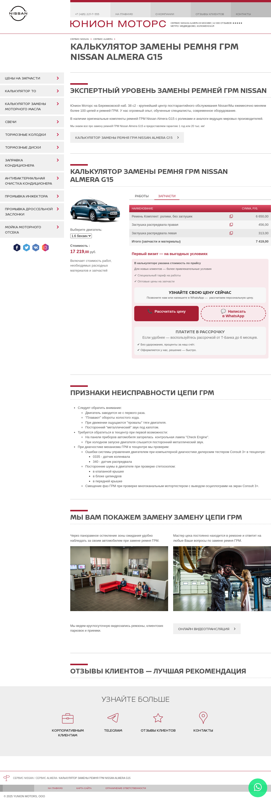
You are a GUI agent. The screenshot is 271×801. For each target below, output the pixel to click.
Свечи (10, 121)
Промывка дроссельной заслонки (29, 211)
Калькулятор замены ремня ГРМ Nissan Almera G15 (124, 137)
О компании (165, 14)
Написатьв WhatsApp (233, 313)
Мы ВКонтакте (35, 247)
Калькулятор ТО (20, 90)
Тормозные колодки (25, 134)
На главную (124, 14)
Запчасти (166, 196)
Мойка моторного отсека (23, 229)
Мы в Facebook (17, 247)
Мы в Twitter (26, 247)
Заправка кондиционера (19, 163)
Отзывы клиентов (210, 14)
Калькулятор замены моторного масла (25, 106)
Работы (142, 196)
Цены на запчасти (22, 78)
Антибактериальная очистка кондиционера (28, 181)
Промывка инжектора (26, 196)
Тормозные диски (23, 147)
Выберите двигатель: (86, 230)
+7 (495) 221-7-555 (87, 14)
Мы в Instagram (45, 247)
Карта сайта (84, 788)
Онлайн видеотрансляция (203, 628)
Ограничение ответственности (125, 788)
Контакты (243, 14)
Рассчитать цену (166, 311)
